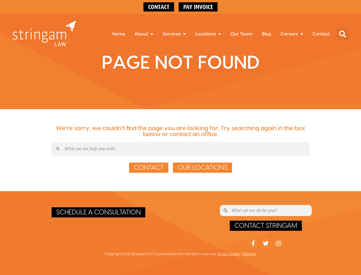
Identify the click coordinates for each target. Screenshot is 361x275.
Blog (266, 34)
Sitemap (249, 254)
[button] (342, 34)
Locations (208, 34)
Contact (321, 34)
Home (118, 34)
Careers (291, 34)
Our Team (241, 34)
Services (174, 34)
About (143, 34)
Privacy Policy (229, 254)
